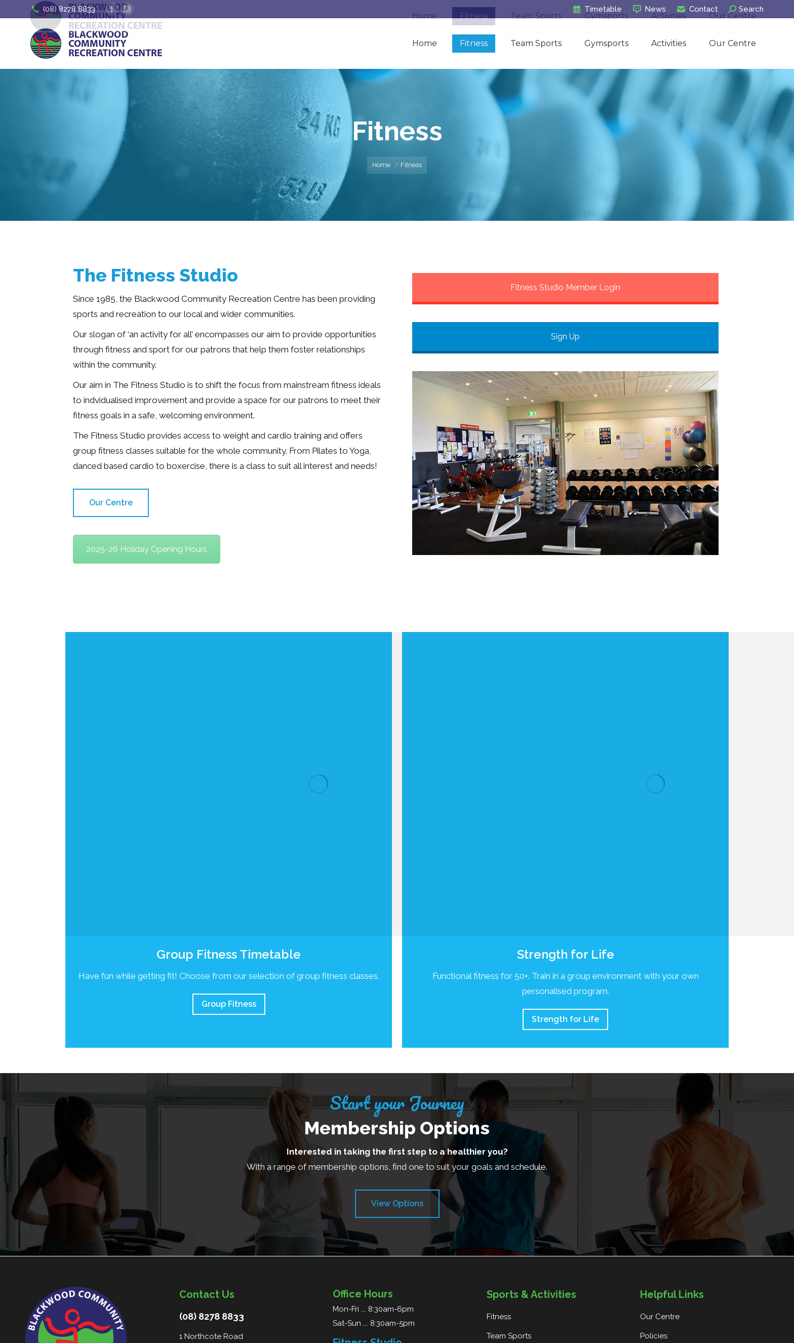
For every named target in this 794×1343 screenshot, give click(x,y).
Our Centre (660, 1316)
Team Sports (509, 1335)
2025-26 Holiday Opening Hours (146, 549)
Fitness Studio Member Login (565, 287)
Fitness (499, 1316)
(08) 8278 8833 (62, 9)
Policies (653, 1335)
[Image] (318, 784)
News (649, 9)
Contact (697, 9)
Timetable (597, 9)
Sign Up (565, 336)
